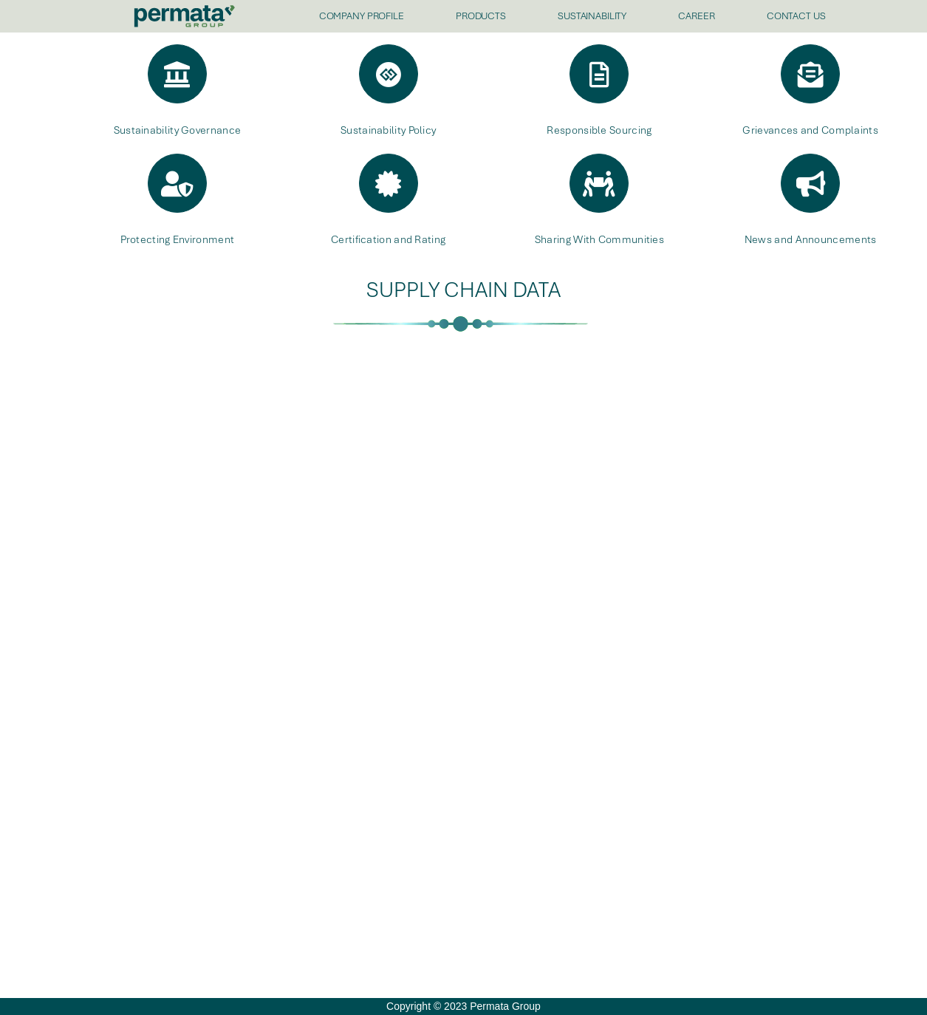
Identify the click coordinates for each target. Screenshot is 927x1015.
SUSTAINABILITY (592, 16)
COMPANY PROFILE (361, 16)
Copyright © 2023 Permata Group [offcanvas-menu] (463, 1006)
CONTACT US (796, 16)
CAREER (696, 16)
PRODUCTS (481, 16)
